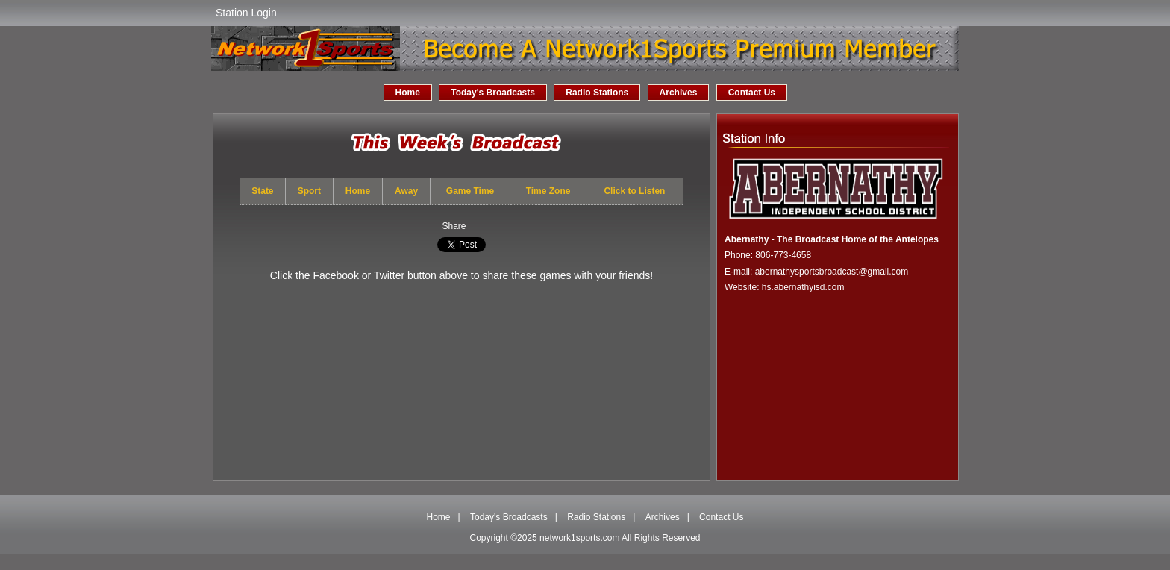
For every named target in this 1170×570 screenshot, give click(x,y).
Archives (679, 92)
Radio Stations (597, 92)
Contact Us (751, 92)
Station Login (246, 13)
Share (454, 226)
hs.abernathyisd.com (803, 287)
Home (407, 92)
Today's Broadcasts (493, 92)
